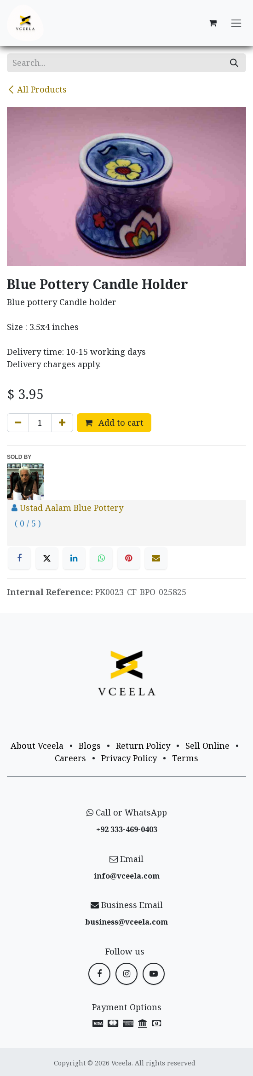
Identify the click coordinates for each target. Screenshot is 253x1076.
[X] (47, 558)
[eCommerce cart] (212, 23)
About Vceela (37, 745)
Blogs (90, 745)
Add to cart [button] (114, 422)
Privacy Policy (129, 758)
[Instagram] (126, 974)
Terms (185, 758)
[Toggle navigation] (236, 23)
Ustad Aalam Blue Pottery (71, 507)
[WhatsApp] (101, 558)
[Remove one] (18, 422)
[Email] (156, 558)
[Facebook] (19, 558)
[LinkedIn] (74, 558)
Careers (70, 758)
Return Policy (143, 745)
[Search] (234, 62)
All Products (37, 89)
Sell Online (207, 745)
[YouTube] (154, 974)
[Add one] (62, 422)
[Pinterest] (129, 558)
